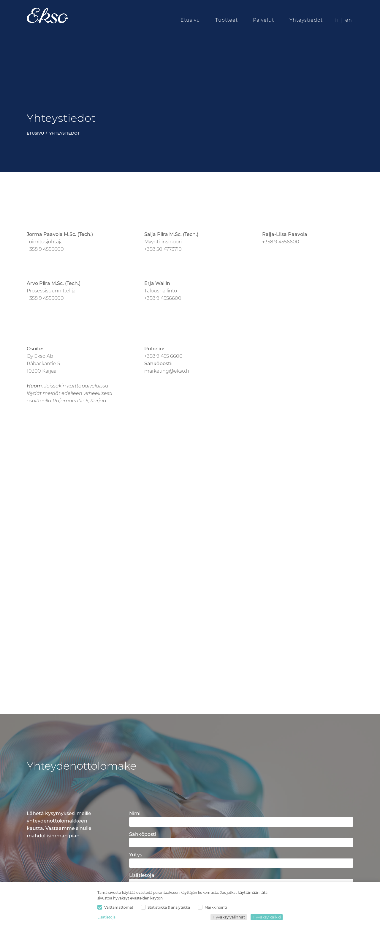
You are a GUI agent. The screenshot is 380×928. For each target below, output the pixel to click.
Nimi (134, 813)
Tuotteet (226, 20)
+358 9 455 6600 (163, 356)
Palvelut (263, 20)
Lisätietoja (106, 917)
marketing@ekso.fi (166, 371)
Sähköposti (142, 834)
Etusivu (190, 20)
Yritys (135, 855)
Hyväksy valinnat (229, 917)
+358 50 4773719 (163, 249)
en (348, 20)
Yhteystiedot (306, 20)
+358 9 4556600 (45, 249)
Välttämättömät (115, 907)
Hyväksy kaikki (267, 917)
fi (337, 20)
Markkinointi (212, 907)
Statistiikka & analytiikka (165, 907)
